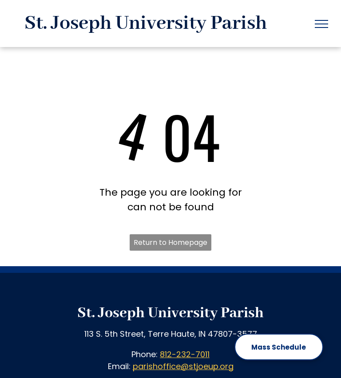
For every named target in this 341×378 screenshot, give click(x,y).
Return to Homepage (170, 242)
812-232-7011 (185, 354)
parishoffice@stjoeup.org (183, 366)
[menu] (321, 23)
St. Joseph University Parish (170, 313)
